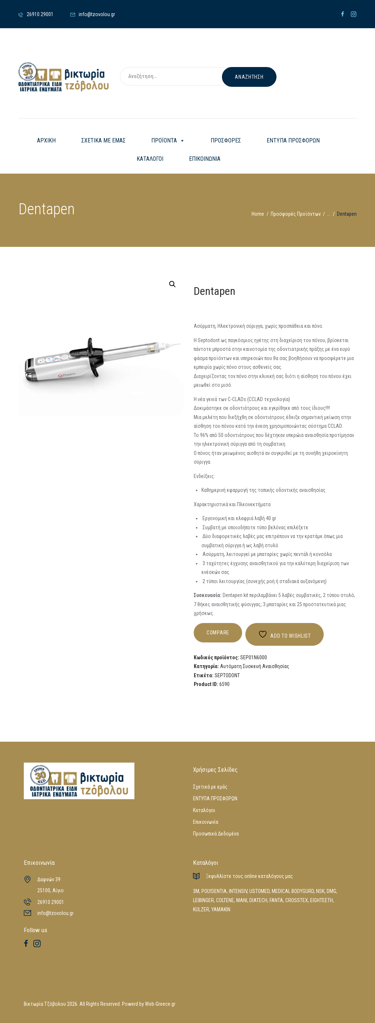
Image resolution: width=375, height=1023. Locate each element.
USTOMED (259, 891)
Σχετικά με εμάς (210, 787)
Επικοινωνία (205, 822)
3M (196, 891)
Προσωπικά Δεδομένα (216, 834)
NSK (320, 891)
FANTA (276, 900)
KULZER (201, 909)
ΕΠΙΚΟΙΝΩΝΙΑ (204, 158)
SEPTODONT (227, 675)
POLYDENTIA (214, 891)
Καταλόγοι (204, 810)
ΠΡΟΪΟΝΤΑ (168, 140)
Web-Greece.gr (160, 1004)
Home (258, 214)
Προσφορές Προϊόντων (296, 214)
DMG (331, 891)
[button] (172, 284)
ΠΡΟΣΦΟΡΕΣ (226, 140)
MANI (241, 900)
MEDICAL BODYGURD (293, 891)
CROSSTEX (296, 900)
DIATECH (258, 900)
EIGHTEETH (321, 900)
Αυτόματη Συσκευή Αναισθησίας (254, 666)
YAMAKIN (220, 909)
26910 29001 (50, 902)
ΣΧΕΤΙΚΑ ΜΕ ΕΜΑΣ (103, 140)
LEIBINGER (203, 900)
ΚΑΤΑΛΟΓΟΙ (150, 158)
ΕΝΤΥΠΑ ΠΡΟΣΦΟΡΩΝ (293, 140)
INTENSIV (238, 891)
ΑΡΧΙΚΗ (46, 140)
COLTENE (225, 900)
